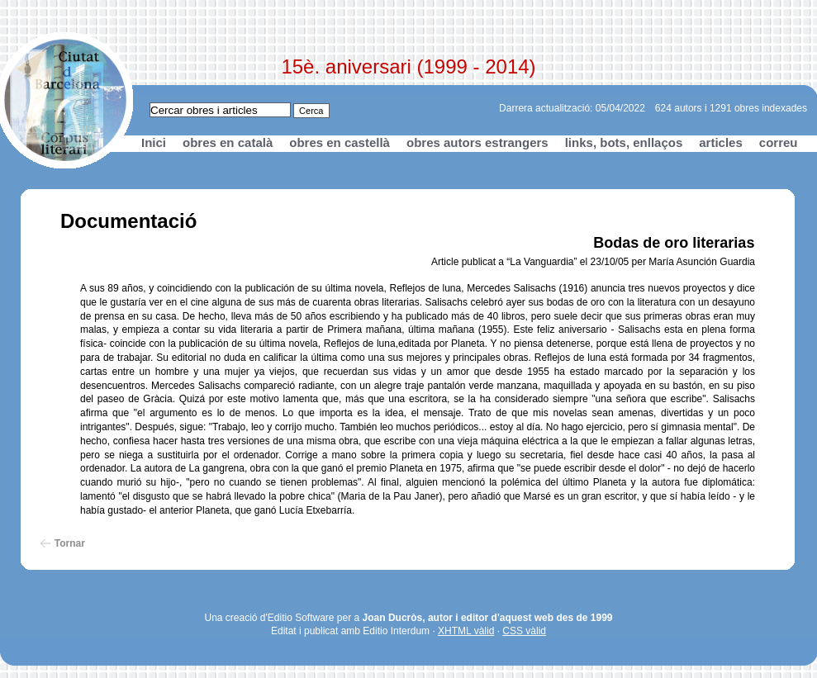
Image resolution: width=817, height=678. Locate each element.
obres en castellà (339, 142)
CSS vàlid (524, 631)
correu (778, 142)
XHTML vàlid (466, 631)
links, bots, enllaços (624, 142)
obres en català (228, 142)
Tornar (70, 543)
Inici (153, 142)
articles (721, 142)
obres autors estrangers (477, 142)
